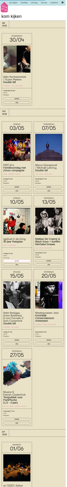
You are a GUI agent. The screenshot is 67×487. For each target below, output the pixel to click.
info (17, 102)
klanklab (24, 3)
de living (34, 3)
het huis (44, 3)
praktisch (54, 3)
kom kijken (13, 3)
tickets (17, 99)
